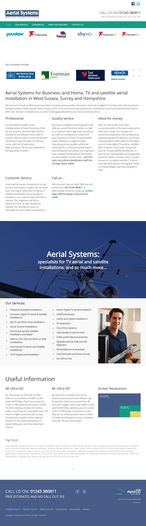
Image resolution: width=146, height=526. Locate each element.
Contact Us (77, 24)
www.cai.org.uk (12, 147)
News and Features (58, 24)
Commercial (38, 24)
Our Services (21, 24)
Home (8, 24)
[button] (73, 469)
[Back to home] (22, 14)
